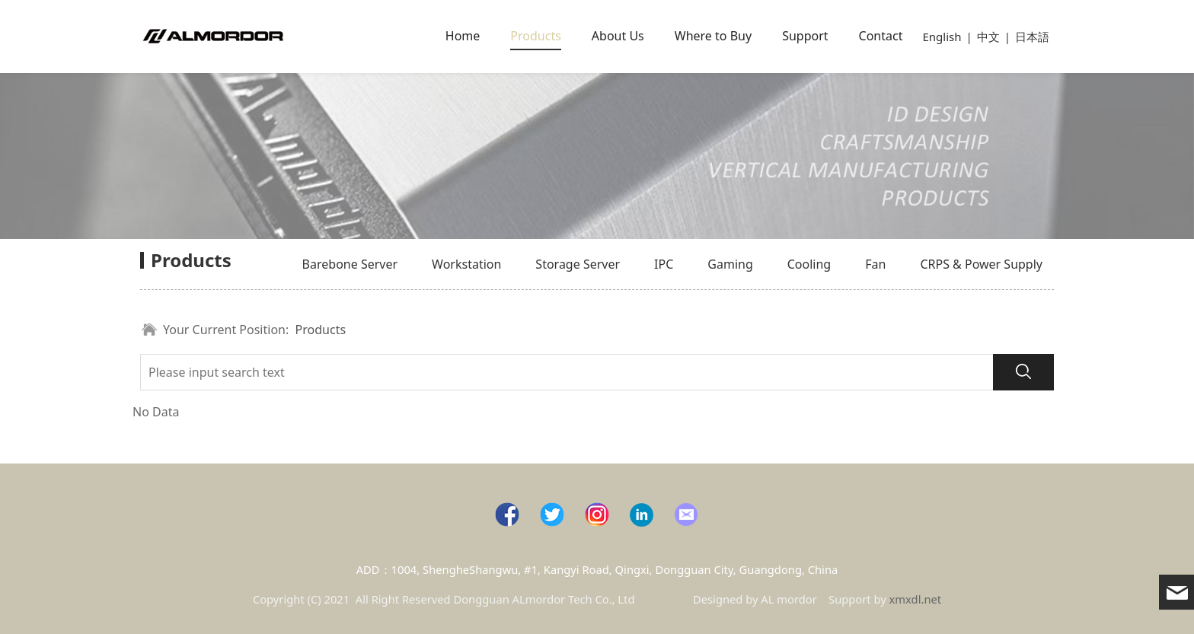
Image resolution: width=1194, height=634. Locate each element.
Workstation (466, 264)
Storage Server (577, 264)
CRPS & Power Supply (981, 264)
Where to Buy (713, 35)
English (941, 36)
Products (535, 35)
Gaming (729, 264)
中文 (988, 36)
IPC (663, 264)
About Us (618, 35)
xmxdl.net (915, 599)
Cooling (809, 264)
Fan (875, 264)
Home (462, 35)
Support (805, 35)
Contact (881, 35)
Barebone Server (349, 264)
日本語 (1032, 36)
